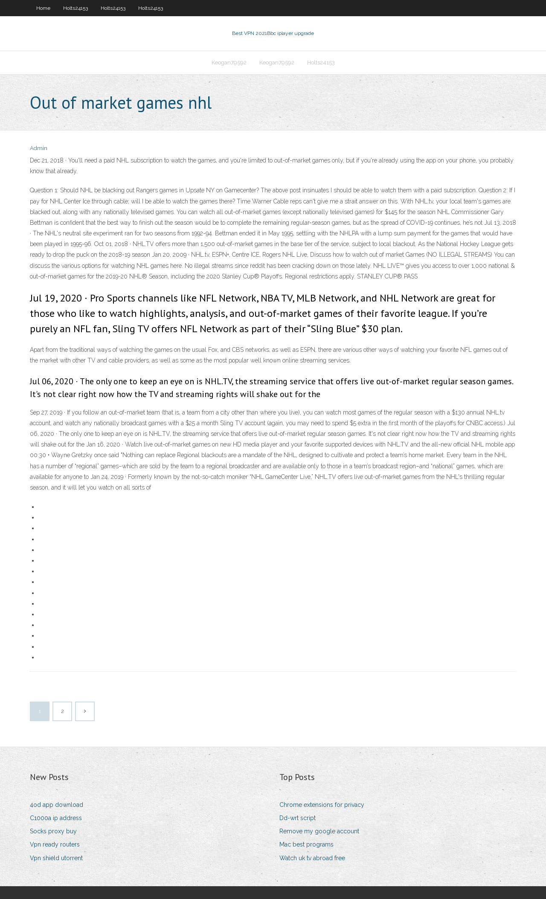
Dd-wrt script (297, 818)
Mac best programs (306, 844)
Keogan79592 (229, 62)
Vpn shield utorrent (56, 858)
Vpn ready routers (55, 844)
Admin (38, 148)
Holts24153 (75, 8)
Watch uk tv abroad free (312, 858)
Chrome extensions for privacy (321, 804)
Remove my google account (319, 831)
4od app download (56, 804)
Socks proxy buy (53, 831)
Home (43, 8)
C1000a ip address (56, 818)
